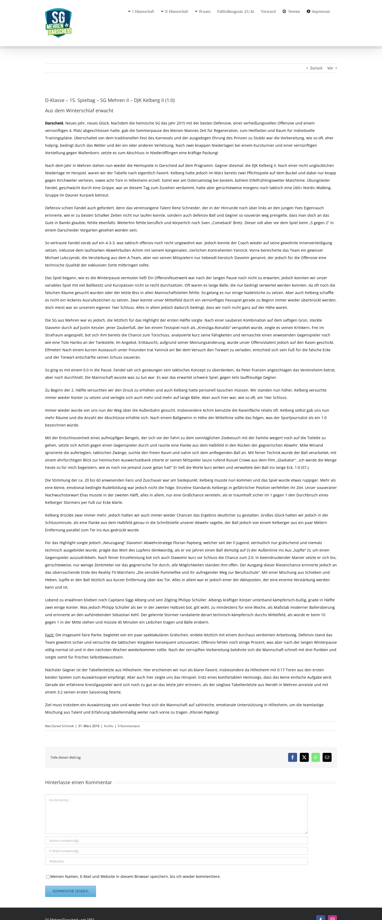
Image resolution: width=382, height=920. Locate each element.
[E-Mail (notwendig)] (176, 851)
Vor (330, 67)
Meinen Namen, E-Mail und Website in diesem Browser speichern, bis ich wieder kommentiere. (135, 876)
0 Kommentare (129, 726)
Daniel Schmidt (62, 726)
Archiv (108, 726)
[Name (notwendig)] (176, 840)
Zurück (316, 67)
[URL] (176, 861)
